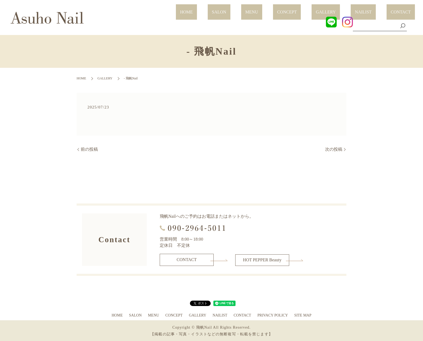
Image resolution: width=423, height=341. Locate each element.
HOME (240, 8)
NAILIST (375, 8)
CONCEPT (316, 8)
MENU (289, 8)
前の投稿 (89, 149)
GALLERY (347, 8)
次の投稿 (333, 149)
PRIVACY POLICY (272, 315)
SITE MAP (302, 315)
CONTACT (405, 8)
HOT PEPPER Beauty (262, 259)
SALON (264, 8)
